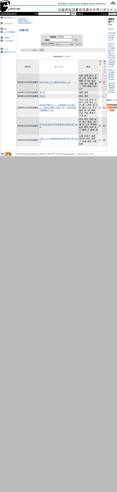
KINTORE (21, 18)
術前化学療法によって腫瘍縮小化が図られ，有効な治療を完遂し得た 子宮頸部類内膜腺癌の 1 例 (57, 107)
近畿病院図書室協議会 (8, 14)
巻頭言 (42, 96)
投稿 (5, 29)
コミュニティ (8, 23)
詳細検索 (80, 14)
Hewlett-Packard (69, 154)
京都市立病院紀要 (24, 23)
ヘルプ (6, 49)
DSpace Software (31, 154)
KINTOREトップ (10, 17)
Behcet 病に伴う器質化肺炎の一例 (54, 82)
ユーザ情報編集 (9, 32)
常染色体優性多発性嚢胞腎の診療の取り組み (111, 87)
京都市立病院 (23, 20)
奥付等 (42, 92)
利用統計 (7, 37)
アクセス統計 (8, 40)
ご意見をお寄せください (85, 154)
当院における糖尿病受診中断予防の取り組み (111, 74)
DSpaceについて (10, 52)
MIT (57, 154)
